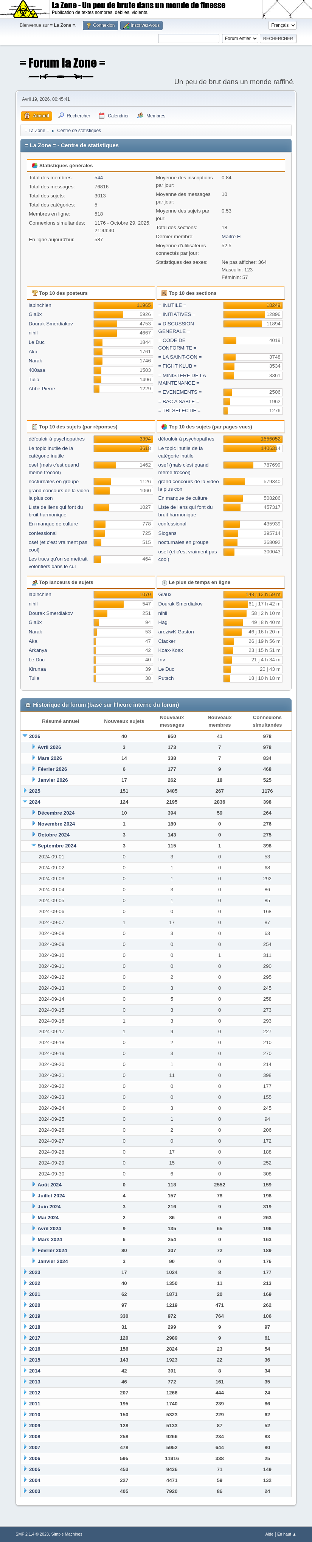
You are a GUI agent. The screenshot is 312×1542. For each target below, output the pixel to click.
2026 (34, 736)
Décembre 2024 (56, 813)
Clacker (166, 641)
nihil (33, 333)
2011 (34, 1403)
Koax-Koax (170, 650)
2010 (34, 1414)
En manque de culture (53, 524)
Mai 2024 (48, 1217)
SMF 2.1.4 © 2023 (32, 1534)
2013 (34, 1382)
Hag (163, 622)
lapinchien (40, 305)
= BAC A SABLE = (178, 401)
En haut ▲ (286, 1534)
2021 (34, 1294)
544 (99, 177)
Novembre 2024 (56, 824)
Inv (161, 659)
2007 (34, 1447)
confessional (43, 533)
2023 (34, 1272)
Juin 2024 (49, 1206)
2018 (34, 1327)
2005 (34, 1469)
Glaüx (35, 314)
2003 (34, 1491)
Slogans (167, 533)
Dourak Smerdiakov (51, 324)
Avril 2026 (49, 747)
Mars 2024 (50, 1239)
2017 (34, 1338)
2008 (34, 1436)
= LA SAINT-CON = (180, 357)
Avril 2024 (49, 1228)
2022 (34, 1283)
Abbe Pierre (42, 388)
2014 (34, 1371)
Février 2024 (52, 1250)
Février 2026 (52, 769)
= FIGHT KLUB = (177, 366)
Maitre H (231, 236)
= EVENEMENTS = (180, 392)
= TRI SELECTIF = (179, 410)
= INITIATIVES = (177, 314)
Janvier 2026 (53, 780)
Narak (35, 361)
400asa (37, 370)
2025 (34, 791)
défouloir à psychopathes (57, 439)
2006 (34, 1458)
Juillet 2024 (51, 1195)
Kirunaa (37, 669)
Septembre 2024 (57, 846)
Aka (33, 351)
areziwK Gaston (176, 632)
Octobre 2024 (54, 835)
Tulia (34, 379)
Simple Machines (66, 1534)
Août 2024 (49, 1185)
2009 (34, 1425)
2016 (34, 1349)
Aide (269, 1534)
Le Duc (37, 342)
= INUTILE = (172, 305)
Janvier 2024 (53, 1261)
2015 (34, 1360)
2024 (34, 802)
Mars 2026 (50, 758)
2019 (34, 1316)
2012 (34, 1393)
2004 (34, 1480)
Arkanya (38, 650)
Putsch (166, 678)
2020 (34, 1305)
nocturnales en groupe (54, 481)
